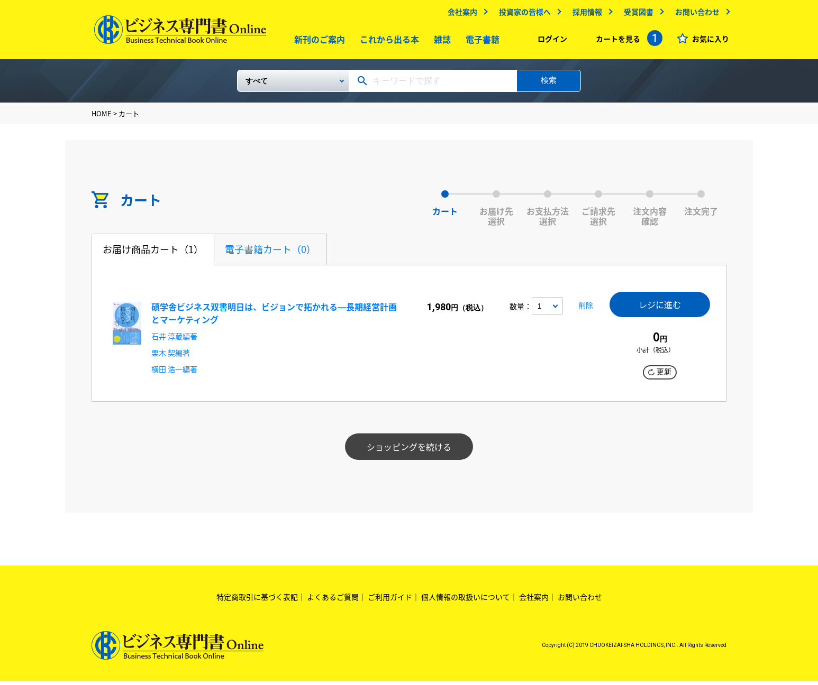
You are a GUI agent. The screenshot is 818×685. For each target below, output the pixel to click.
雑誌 (440, 41)
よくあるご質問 (333, 601)
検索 (549, 84)
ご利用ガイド (390, 601)
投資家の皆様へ (522, 14)
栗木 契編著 (170, 356)
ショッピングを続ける (409, 451)
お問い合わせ (694, 14)
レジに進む (660, 309)
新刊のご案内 (317, 41)
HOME (102, 118)
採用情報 (584, 14)
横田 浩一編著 (174, 373)
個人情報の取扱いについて (465, 601)
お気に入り (707, 41)
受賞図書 (636, 14)
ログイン (550, 41)
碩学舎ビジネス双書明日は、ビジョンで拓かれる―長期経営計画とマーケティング (274, 317)
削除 (582, 312)
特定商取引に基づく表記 (257, 601)
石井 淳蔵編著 (174, 340)
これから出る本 (387, 41)
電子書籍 (480, 41)
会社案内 (460, 14)
